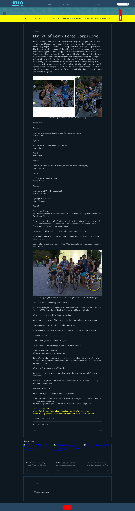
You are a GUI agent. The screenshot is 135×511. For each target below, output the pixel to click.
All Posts (27, 18)
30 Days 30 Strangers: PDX (95, 18)
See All (109, 441)
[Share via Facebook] (34, 425)
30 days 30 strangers (72, 18)
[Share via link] (47, 425)
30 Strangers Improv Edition (47, 18)
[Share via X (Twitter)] (38, 425)
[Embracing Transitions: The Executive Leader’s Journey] (97, 452)
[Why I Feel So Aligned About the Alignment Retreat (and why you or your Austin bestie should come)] (67, 452)
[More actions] (101, 31)
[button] (47, 4)
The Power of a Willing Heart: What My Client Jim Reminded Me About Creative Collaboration (36, 464)
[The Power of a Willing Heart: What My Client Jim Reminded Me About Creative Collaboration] (37, 452)
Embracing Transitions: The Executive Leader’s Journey (97, 464)
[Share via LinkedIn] (43, 425)
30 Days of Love (38, 418)
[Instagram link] (67, 507)
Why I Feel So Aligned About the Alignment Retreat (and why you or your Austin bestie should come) (67, 464)
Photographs (50, 418)
